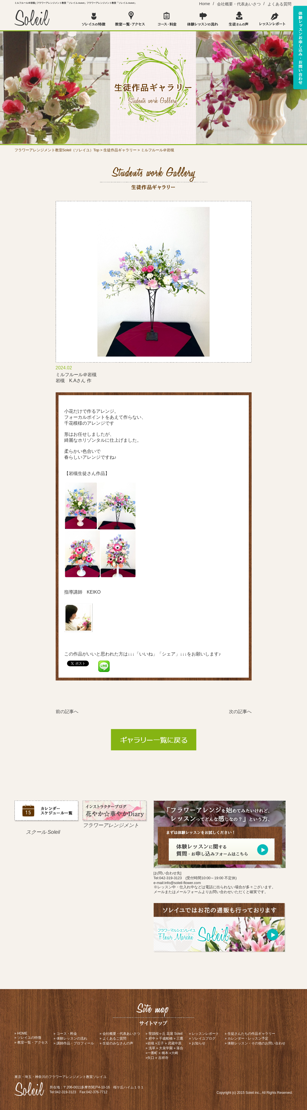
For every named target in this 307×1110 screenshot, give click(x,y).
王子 (160, 1043)
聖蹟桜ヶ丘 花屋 (161, 1034)
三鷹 (179, 1038)
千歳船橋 (166, 1038)
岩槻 (150, 1043)
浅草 (152, 1048)
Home (204, 3)
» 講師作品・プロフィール (74, 1043)
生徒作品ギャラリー (120, 150)
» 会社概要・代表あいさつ (120, 1034)
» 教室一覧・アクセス (31, 1042)
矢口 (150, 1058)
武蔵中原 (174, 1043)
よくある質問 (279, 4)
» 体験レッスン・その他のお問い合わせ (255, 1043)
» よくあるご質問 (113, 1038)
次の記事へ (240, 711)
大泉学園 (166, 1048)
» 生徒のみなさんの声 (116, 1043)
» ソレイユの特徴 (27, 1038)
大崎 (174, 1053)
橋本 (165, 1053)
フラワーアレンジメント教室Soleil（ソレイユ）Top (56, 150)
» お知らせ (197, 1043)
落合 (179, 1048)
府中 (152, 1038)
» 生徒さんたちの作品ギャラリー (250, 1034)
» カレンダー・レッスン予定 (246, 1038)
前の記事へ (67, 711)
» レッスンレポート (204, 1034)
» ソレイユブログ (202, 1038)
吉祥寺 (163, 1058)
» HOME (21, 1033)
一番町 (152, 1053)
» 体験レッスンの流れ (70, 1038)
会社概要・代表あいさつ (239, 4)
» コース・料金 (65, 1034)
